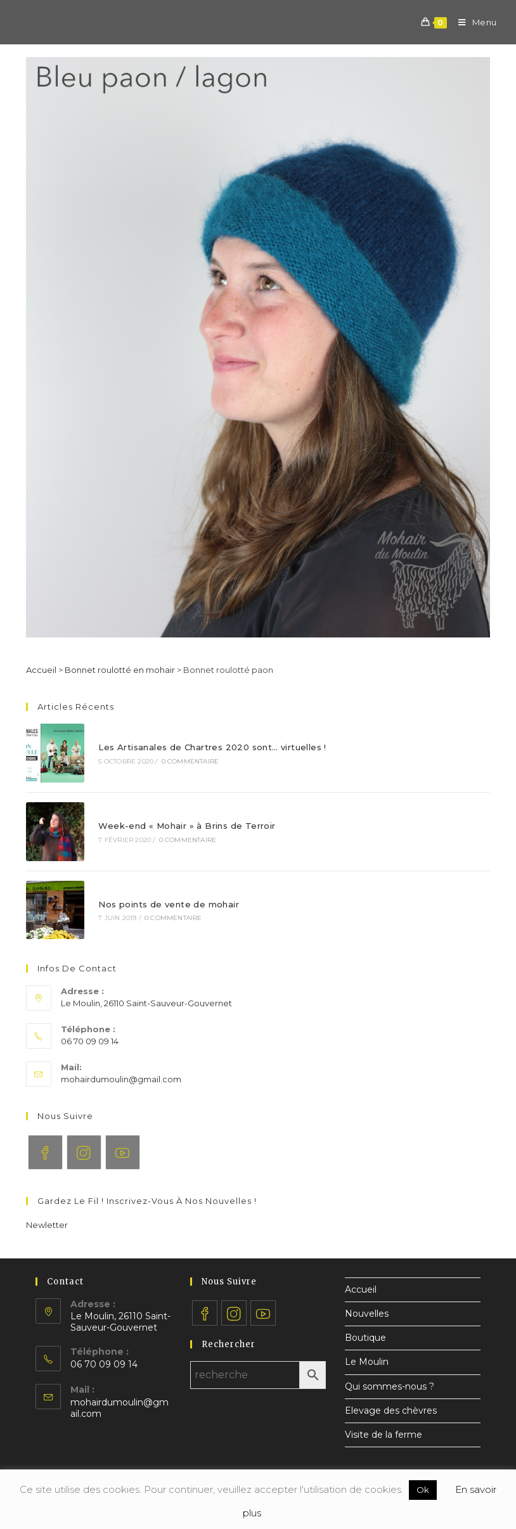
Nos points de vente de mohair (168, 904)
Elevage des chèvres (391, 1410)
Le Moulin (367, 1361)
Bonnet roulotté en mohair (120, 670)
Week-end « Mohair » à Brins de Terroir (186, 826)
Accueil (41, 670)
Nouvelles (367, 1313)
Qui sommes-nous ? (389, 1386)
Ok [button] (422, 1490)
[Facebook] (45, 1152)
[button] (47, 1225)
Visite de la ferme (383, 1434)
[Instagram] (84, 1152)
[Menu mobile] (473, 22)
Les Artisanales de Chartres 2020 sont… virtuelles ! (212, 747)
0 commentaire (190, 761)
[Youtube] (122, 1152)
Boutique (365, 1337)
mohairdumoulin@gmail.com (121, 1079)
